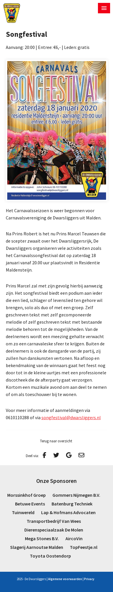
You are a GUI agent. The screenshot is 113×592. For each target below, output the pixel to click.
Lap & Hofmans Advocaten (68, 512)
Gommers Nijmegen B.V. (76, 495)
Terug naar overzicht (56, 441)
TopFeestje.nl (83, 547)
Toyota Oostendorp (50, 556)
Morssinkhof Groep (26, 495)
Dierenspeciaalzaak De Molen (53, 530)
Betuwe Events (30, 504)
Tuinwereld (23, 512)
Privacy (89, 579)
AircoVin (74, 538)
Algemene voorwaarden (65, 579)
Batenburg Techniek (72, 504)
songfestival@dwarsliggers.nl (71, 417)
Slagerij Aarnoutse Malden (36, 547)
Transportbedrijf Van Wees (54, 521)
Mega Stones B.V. (42, 538)
